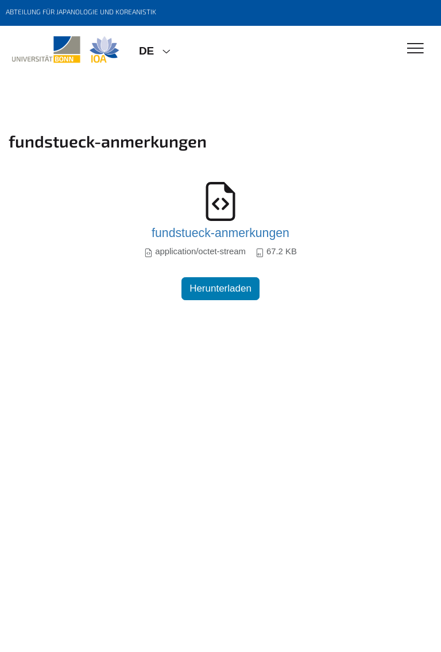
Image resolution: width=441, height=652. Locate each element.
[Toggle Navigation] (415, 49)
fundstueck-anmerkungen (220, 233)
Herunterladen (220, 288)
